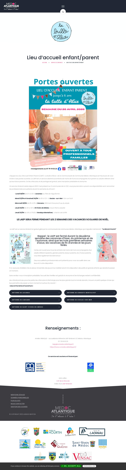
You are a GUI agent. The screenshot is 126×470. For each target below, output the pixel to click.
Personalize (89, 466)
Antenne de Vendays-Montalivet (81, 292)
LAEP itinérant (67, 384)
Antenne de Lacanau (21, 292)
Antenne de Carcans (21, 300)
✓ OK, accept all (71, 466)
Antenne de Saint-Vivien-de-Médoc (27, 307)
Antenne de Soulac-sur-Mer (79, 300)
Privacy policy (107, 466)
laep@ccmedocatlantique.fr (63, 344)
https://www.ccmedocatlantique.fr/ (63, 347)
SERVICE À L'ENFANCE (57, 62)
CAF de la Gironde (63, 381)
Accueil (44, 62)
